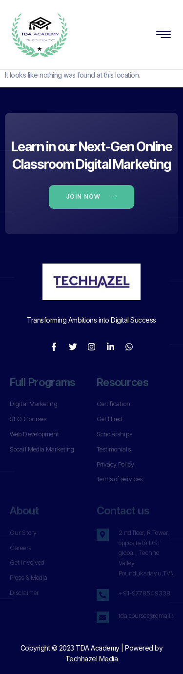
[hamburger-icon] (163, 35)
